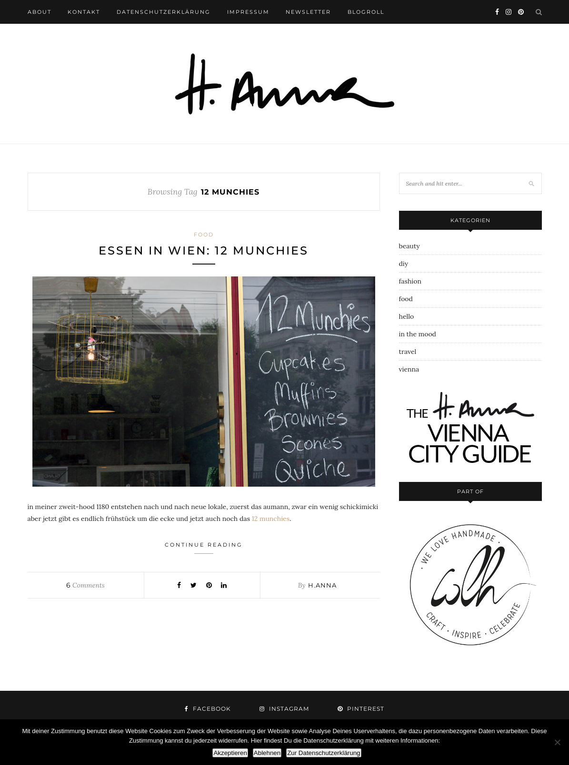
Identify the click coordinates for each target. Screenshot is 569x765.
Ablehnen (267, 752)
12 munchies (271, 518)
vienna (409, 369)
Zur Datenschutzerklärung (323, 752)
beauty (409, 246)
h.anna (322, 585)
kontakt (84, 12)
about (39, 12)
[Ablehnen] (557, 742)
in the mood (417, 334)
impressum (248, 12)
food (204, 234)
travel (408, 351)
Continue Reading (204, 547)
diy (404, 263)
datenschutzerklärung (163, 12)
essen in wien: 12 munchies (204, 250)
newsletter (308, 12)
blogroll (366, 12)
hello (406, 316)
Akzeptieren (230, 752)
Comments (85, 585)
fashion (410, 281)
